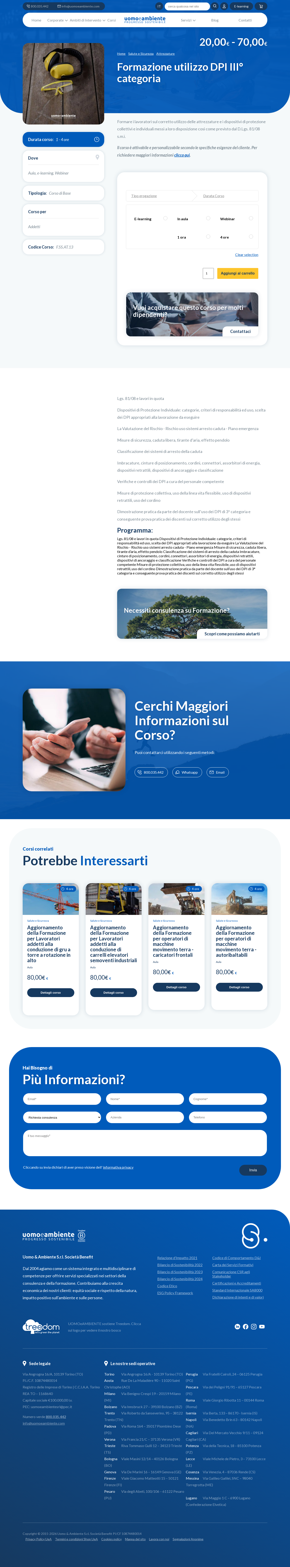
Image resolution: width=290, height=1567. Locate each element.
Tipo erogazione (144, 196)
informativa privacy (118, 1167)
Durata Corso (213, 196)
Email (217, 772)
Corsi (111, 20)
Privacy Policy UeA (38, 1539)
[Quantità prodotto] (208, 273)
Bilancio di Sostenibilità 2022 (180, 1265)
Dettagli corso (51, 992)
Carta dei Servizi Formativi (232, 1265)
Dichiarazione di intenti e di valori (238, 1297)
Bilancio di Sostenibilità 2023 (180, 1272)
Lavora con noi (159, 1539)
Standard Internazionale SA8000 (237, 1290)
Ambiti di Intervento (85, 20)
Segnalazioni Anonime (188, 1539)
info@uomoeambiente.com (80, 6)
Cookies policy (111, 1539)
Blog (215, 20)
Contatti (245, 20)
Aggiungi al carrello (238, 273)
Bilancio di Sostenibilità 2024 (180, 1279)
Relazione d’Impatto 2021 (177, 1258)
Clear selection (246, 254)
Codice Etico (167, 1286)
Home (36, 20)
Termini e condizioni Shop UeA (76, 1539)
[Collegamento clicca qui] (182, 155)
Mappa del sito (135, 1539)
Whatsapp (186, 772)
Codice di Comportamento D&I (236, 1258)
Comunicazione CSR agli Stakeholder (231, 1274)
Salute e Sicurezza (141, 53)
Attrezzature (165, 53)
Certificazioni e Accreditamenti (236, 1283)
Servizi (186, 20)
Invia (253, 1170)
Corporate (55, 20)
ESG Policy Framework (175, 1293)
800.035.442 (39, 6)
